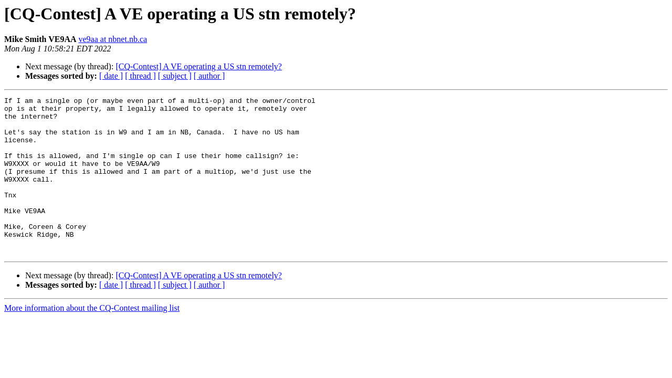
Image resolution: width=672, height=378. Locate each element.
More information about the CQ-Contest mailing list (92, 339)
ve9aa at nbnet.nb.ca (113, 39)
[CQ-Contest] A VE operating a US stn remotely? (199, 66)
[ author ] (209, 75)
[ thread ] (140, 75)
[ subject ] (175, 75)
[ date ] (111, 75)
